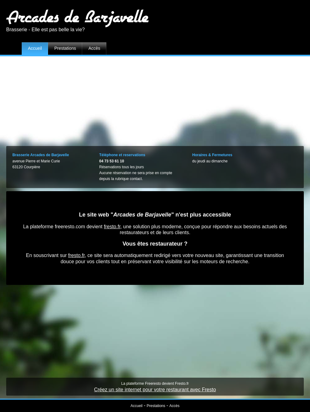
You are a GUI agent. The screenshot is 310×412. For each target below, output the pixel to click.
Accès (94, 48)
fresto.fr (112, 226)
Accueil (35, 48)
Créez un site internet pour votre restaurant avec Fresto (155, 389)
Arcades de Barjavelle (77, 16)
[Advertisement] (155, 99)
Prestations (65, 48)
